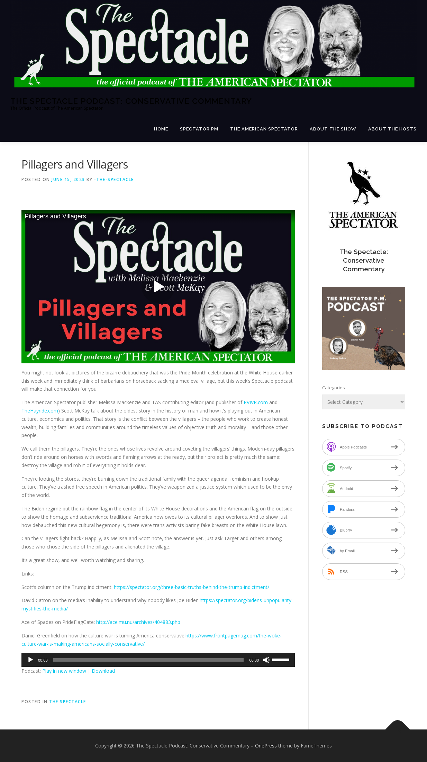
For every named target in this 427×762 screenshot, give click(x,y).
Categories (333, 387)
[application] (158, 660)
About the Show (333, 128)
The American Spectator (264, 128)
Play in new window (64, 671)
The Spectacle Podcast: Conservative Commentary (131, 101)
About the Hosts (392, 128)
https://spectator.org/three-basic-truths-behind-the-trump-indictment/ (191, 587)
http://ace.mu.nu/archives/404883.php (138, 622)
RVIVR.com (256, 402)
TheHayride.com (39, 410)
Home (161, 128)
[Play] (30, 659)
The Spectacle (67, 702)
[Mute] (266, 659)
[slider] (148, 660)
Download (103, 671)
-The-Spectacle (114, 179)
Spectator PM (199, 128)
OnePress (266, 745)
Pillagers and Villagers (55, 216)
